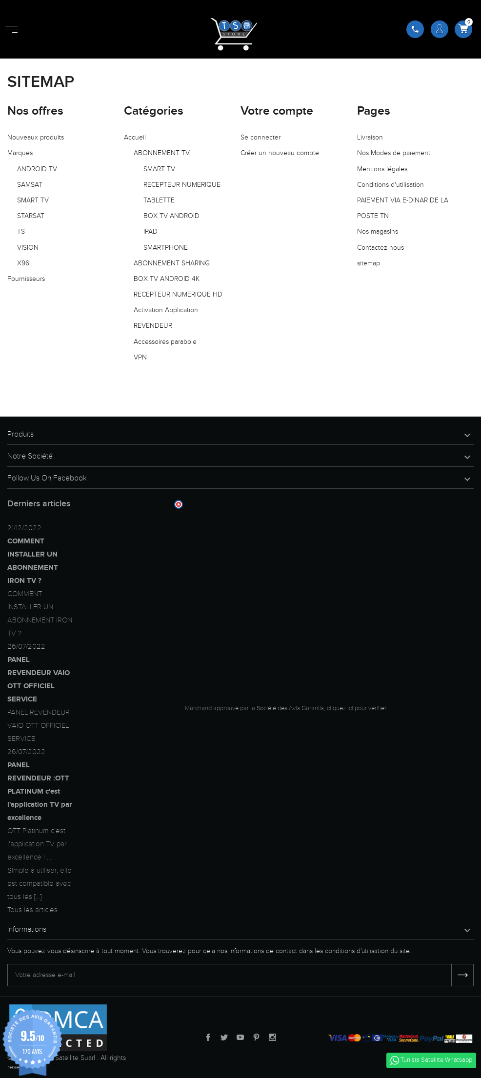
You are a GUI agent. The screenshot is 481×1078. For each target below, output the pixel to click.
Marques (20, 153)
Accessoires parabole (165, 342)
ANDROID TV (37, 169)
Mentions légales (382, 169)
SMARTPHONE (165, 247)
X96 (23, 263)
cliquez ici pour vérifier (356, 708)
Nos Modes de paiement (393, 153)
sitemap (368, 263)
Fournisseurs (26, 279)
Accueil (135, 137)
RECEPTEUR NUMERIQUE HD (178, 294)
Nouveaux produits (35, 137)
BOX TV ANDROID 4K (167, 279)
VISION (28, 247)
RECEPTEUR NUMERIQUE (181, 184)
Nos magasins (377, 231)
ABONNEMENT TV (162, 153)
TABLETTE (159, 200)
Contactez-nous (380, 247)
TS (21, 231)
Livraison (370, 137)
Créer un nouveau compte (279, 153)
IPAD (150, 231)
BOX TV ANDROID (171, 216)
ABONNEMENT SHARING (172, 263)
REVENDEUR (153, 325)
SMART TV (33, 200)
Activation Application (166, 310)
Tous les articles (32, 909)
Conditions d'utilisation (390, 184)
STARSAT (30, 216)
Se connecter (260, 137)
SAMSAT (29, 184)
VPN (140, 357)
